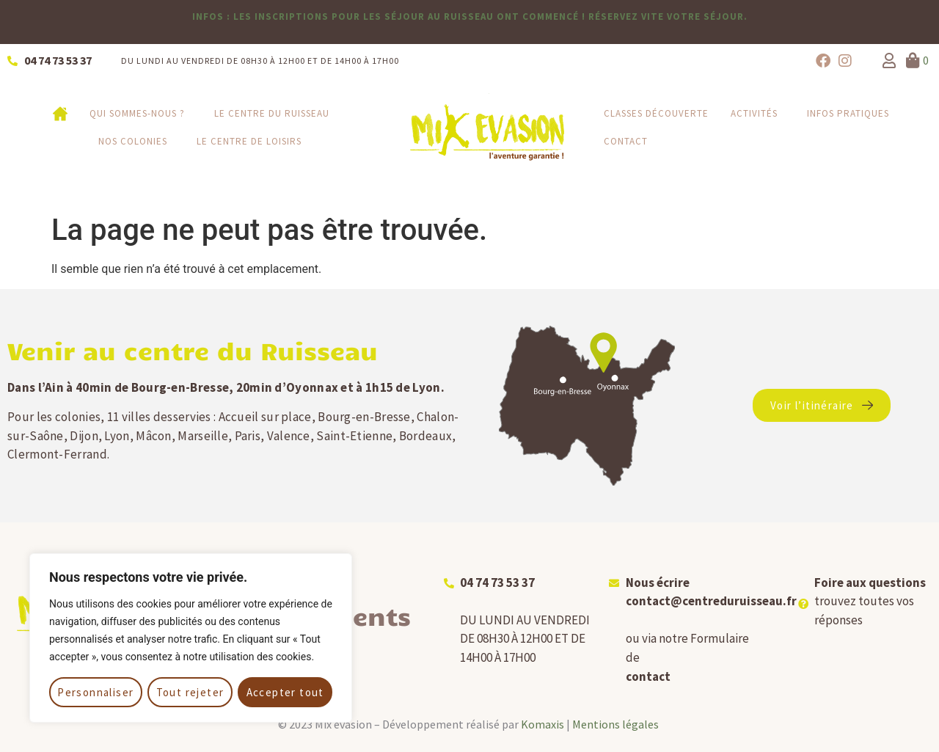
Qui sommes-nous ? (140, 113)
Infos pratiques (851, 113)
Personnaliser (95, 692)
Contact (626, 141)
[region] (190, 638)
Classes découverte (656, 113)
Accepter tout (285, 692)
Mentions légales (615, 724)
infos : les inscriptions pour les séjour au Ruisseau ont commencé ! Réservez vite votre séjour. (470, 16)
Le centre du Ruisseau (275, 113)
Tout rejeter (190, 692)
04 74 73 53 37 (497, 582)
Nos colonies (136, 141)
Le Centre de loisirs (249, 141)
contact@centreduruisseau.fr (711, 601)
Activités (758, 113)
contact (648, 676)
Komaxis (542, 724)
